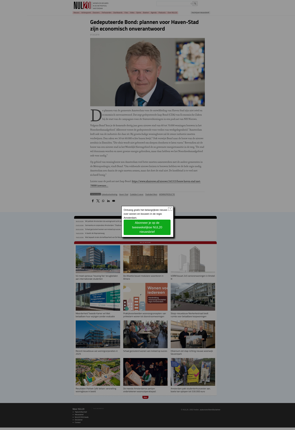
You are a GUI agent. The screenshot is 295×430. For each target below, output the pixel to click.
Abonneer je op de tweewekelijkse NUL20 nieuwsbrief (147, 227)
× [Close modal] (170, 209)
